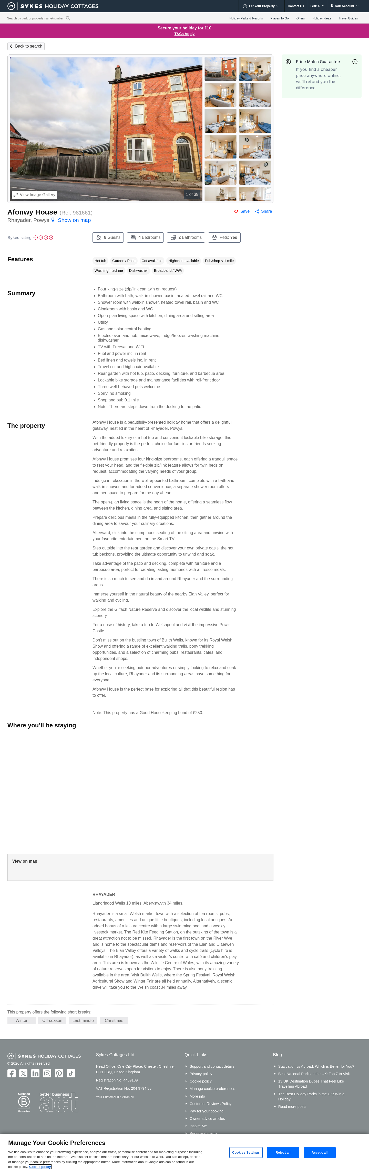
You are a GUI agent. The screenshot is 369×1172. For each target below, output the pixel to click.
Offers (300, 18)
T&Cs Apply (185, 34)
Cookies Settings (246, 1152)
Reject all (282, 1152)
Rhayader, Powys (49, 220)
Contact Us (296, 6)
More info (197, 1096)
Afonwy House (32, 212)
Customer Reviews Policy (210, 1104)
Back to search (28, 46)
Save (245, 211)
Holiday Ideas (321, 18)
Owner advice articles (207, 1119)
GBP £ (317, 6)
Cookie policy (201, 1081)
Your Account (344, 6)
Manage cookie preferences (212, 1089)
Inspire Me (198, 1126)
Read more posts (292, 1107)
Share (266, 211)
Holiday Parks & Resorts (246, 18)
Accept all (320, 1152)
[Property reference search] (68, 18)
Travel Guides (348, 18)
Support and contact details (212, 1066)
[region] (184, 1153)
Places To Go (280, 18)
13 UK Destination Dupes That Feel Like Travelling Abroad (311, 1083)
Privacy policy (201, 1074)
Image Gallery (34, 195)
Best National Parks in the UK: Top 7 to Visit (314, 1074)
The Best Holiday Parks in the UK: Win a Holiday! (311, 1096)
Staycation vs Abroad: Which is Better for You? (316, 1066)
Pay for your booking (206, 1111)
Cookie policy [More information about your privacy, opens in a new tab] (40, 1167)
